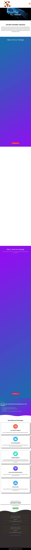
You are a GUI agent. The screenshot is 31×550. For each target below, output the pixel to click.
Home (12, 15)
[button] (30, 3)
